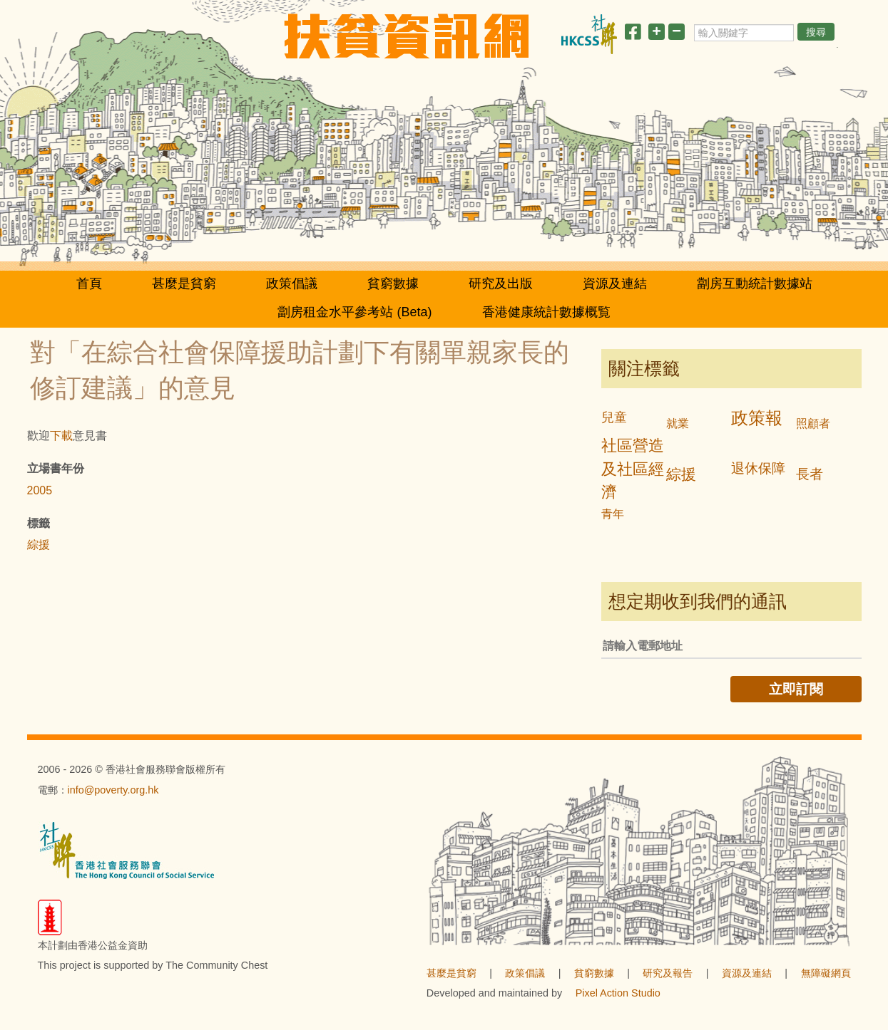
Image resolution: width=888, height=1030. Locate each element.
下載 (61, 436)
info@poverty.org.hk (113, 790)
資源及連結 (615, 283)
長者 (809, 474)
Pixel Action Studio (618, 993)
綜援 (38, 545)
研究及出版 (501, 283)
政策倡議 (291, 283)
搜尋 (816, 32)
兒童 (614, 417)
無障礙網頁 (826, 973)
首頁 (89, 283)
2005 (40, 490)
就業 (677, 423)
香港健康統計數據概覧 (546, 312)
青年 (612, 514)
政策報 (756, 417)
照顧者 (813, 423)
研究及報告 (668, 973)
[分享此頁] (633, 34)
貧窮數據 (393, 283)
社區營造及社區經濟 (632, 469)
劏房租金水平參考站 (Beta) (354, 312)
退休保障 (758, 468)
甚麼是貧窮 (184, 283)
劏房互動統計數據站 (754, 283)
